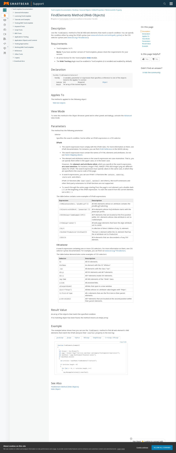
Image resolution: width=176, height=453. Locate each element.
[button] (171, 3)
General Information (22, 13)
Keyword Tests (20, 26)
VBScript (86, 338)
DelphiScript (97, 338)
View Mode (146, 39)
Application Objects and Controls (26, 40)
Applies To (145, 36)
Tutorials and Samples (22, 19)
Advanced (128, 115)
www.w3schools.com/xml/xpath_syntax (106, 35)
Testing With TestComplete (24, 23)
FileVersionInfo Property (113, 10)
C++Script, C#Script (111, 338)
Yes (145, 59)
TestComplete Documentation (22, 9)
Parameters (146, 41)
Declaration (146, 34)
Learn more (121, 449)
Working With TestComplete (24, 47)
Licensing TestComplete (23, 16)
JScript (69, 338)
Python (77, 338)
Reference (18, 51)
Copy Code (123, 342)
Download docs (19, 61)
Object (104, 82)
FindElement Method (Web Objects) (65, 387)
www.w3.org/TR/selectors (77, 37)
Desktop (75, 10)
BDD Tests (18, 33)
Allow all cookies (162, 448)
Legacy (17, 58)
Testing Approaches (21, 44)
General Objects (85, 10)
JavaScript (60, 338)
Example (145, 46)
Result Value (146, 44)
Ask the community (152, 72)
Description (146, 31)
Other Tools (19, 54)
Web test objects (59, 103)
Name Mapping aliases (73, 155)
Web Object (55, 389)
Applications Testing (21, 37)
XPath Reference (105, 149)
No (155, 59)
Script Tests (19, 30)
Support (38, 4)
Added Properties (98, 10)
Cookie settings (142, 448)
